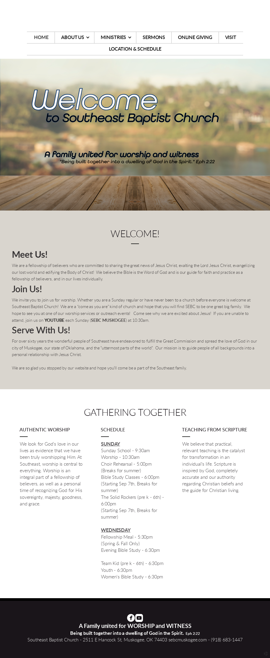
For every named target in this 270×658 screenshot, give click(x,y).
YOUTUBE (54, 320)
